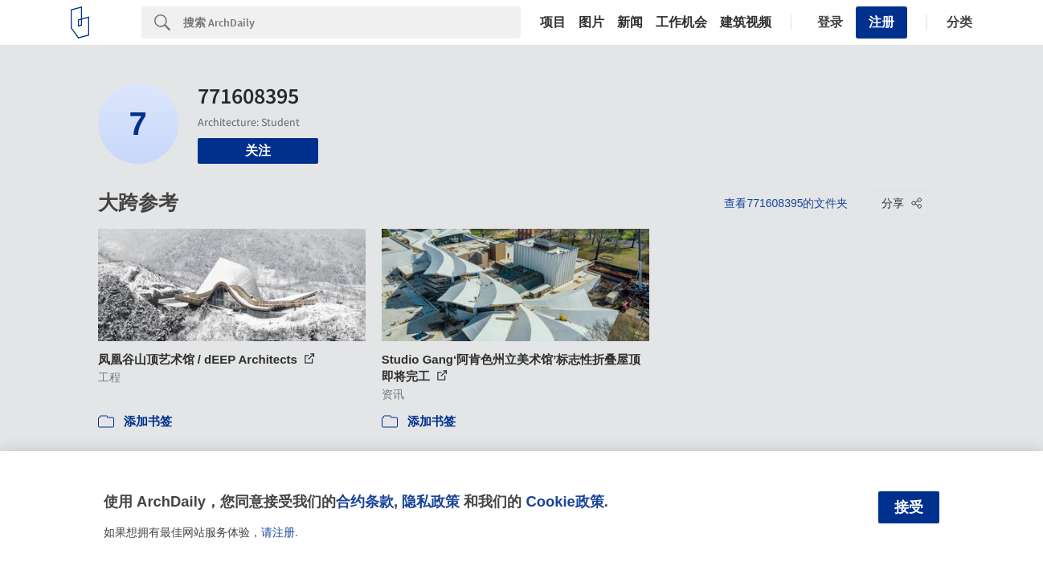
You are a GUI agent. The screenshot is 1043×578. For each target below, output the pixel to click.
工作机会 (681, 22)
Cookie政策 (564, 501)
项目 (553, 22)
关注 (258, 150)
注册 (881, 22)
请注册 (278, 532)
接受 (908, 507)
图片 (591, 22)
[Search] (352, 22)
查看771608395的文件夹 (786, 203)
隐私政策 (431, 501)
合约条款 (365, 501)
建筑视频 (745, 22)
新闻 (630, 22)
